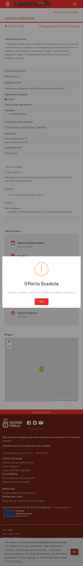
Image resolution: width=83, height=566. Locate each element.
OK (41, 301)
